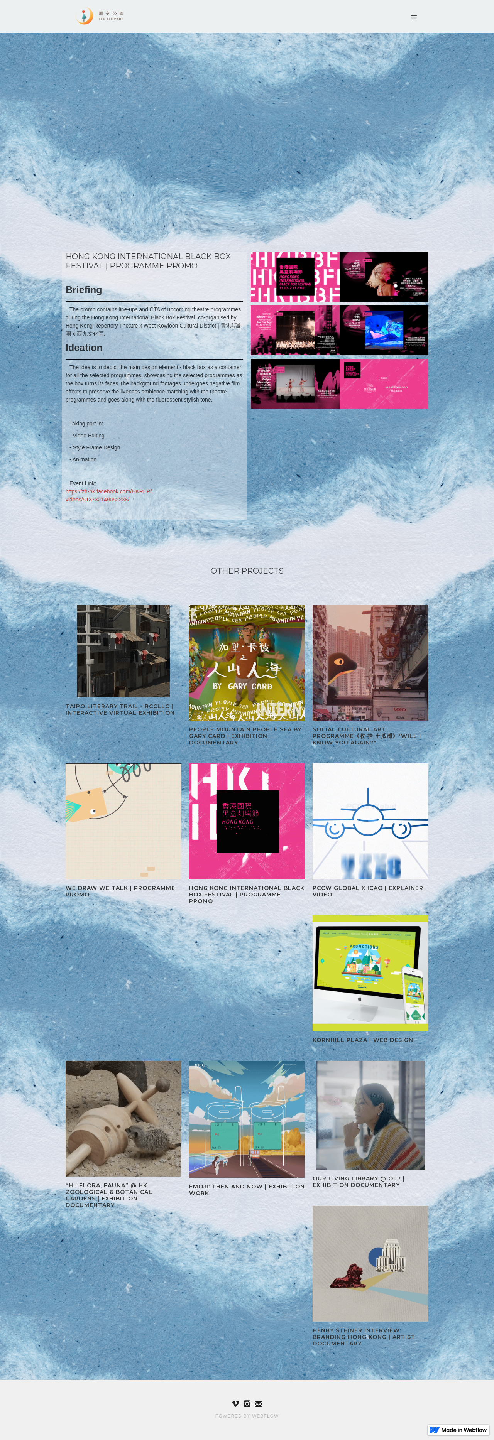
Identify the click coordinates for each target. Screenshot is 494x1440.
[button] (414, 17)
